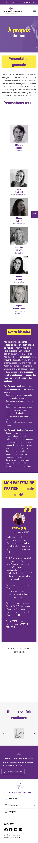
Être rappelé (21, 812)
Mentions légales (8, 837)
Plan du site (17, 837)
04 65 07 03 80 (13, 799)
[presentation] (4, 733)
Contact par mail (21, 805)
